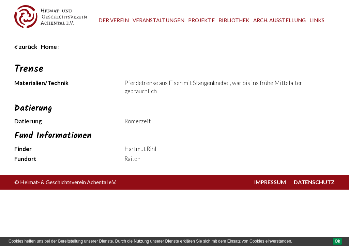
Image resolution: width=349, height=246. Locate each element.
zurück (25, 46)
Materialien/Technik (41, 82)
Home (49, 46)
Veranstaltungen (158, 20)
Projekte (201, 20)
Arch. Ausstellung (279, 20)
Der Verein (113, 20)
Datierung (28, 121)
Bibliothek (233, 20)
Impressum (270, 182)
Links (316, 20)
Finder (23, 148)
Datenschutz (314, 182)
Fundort (25, 158)
